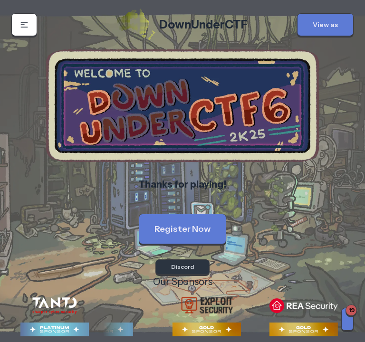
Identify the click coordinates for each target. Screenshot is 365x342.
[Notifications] (347, 319)
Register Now (182, 229)
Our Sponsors (182, 281)
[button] (24, 24)
